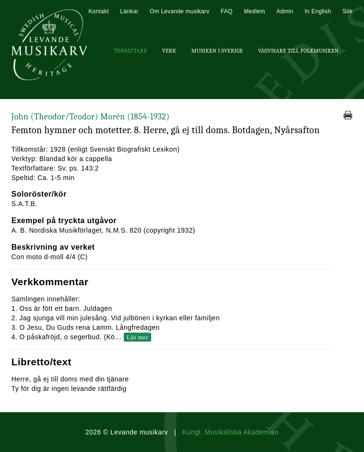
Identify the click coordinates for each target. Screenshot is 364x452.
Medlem (254, 11)
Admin (284, 11)
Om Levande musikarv (179, 11)
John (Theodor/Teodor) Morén (90, 117)
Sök (347, 11)
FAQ (227, 11)
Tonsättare (130, 50)
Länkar (129, 11)
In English (318, 11)
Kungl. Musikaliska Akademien (230, 432)
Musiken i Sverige (217, 50)
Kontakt (99, 11)
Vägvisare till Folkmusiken (298, 50)
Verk (169, 50)
